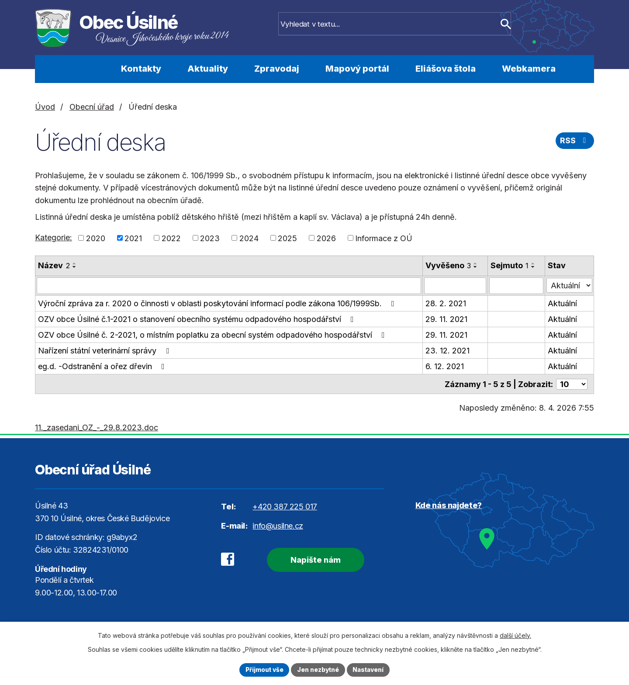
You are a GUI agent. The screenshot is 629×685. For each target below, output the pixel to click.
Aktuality (207, 68)
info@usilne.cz (277, 524)
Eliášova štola (445, 68)
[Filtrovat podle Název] (229, 285)
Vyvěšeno (448, 265)
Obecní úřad (91, 106)
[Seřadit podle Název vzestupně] (74, 263)
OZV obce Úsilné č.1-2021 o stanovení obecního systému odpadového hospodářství (197, 319)
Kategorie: (53, 237)
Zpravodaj (276, 68)
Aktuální (562, 303)
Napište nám (313, 559)
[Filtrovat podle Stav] (569, 284)
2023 (210, 237)
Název (54, 265)
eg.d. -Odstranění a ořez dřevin (103, 366)
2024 (249, 237)
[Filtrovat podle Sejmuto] (516, 285)
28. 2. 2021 (445, 303)
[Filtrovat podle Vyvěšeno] (455, 285)
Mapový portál (357, 68)
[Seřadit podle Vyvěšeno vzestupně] (475, 263)
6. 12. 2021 (444, 366)
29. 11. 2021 (446, 319)
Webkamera (529, 68)
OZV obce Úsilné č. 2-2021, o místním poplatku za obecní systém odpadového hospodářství (213, 334)
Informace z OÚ (383, 237)
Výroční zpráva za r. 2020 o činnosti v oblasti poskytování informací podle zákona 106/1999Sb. (218, 303)
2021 (133, 237)
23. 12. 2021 (447, 350)
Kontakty (141, 68)
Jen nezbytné (318, 669)
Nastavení (370, 669)
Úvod (84, 69)
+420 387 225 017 (284, 506)
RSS (575, 141)
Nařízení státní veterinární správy (105, 350)
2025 (287, 237)
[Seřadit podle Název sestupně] (74, 267)
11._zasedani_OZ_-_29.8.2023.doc (96, 427)
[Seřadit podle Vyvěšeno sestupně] (475, 267)
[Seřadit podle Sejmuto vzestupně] (533, 263)
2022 (171, 237)
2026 (326, 237)
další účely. (515, 635)
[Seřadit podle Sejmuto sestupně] (533, 267)
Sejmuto (510, 265)
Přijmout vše (263, 669)
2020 (95, 237)
